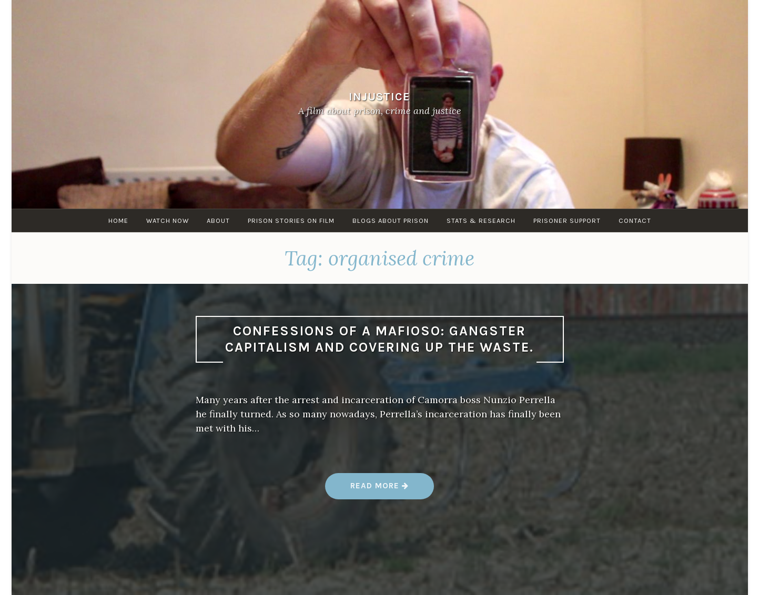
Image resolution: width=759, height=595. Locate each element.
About (218, 220)
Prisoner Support (567, 220)
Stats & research (481, 220)
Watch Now (167, 220)
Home (118, 220)
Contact (635, 220)
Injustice (379, 95)
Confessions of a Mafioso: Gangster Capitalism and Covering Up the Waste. (379, 339)
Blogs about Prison (390, 220)
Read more (379, 489)
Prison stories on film (291, 220)
